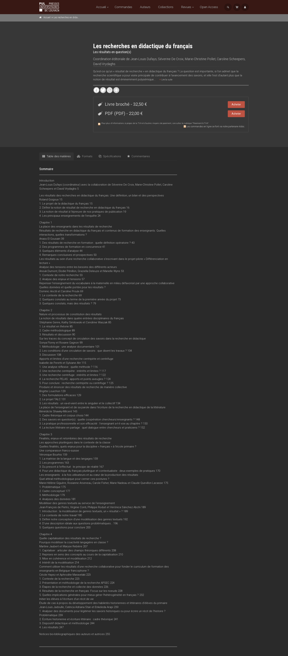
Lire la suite (165, 79)
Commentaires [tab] (138, 156)
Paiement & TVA (200, 123)
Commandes (123, 7)
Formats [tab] (84, 156)
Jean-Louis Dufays (143, 59)
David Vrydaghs (104, 64)
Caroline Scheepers (231, 59)
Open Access (209, 7)
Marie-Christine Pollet (200, 59)
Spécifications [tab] (110, 156)
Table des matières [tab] (56, 156)
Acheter (236, 104)
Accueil (101, 7)
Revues (186, 7)
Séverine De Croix (170, 59)
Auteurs (145, 7)
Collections (165, 7)
